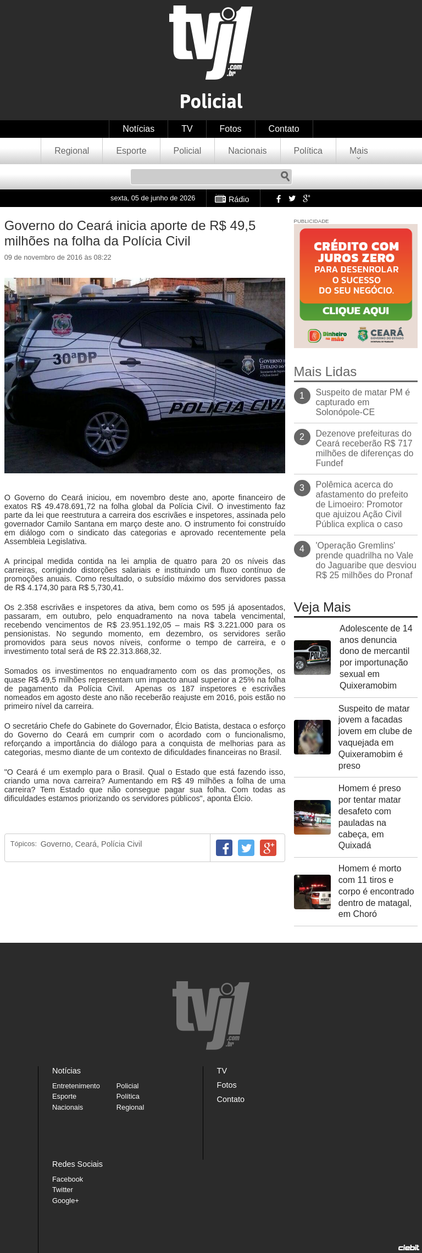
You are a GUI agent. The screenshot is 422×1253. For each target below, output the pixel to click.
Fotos (231, 128)
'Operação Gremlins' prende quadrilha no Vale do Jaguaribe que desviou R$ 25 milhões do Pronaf (366, 560)
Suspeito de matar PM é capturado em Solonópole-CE (363, 402)
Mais (358, 150)
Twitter (291, 198)
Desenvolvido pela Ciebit (408, 1247)
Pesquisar (285, 176)
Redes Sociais (77, 1164)
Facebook (277, 198)
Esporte (131, 150)
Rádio (239, 199)
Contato (284, 128)
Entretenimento (76, 1086)
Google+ (306, 198)
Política (308, 150)
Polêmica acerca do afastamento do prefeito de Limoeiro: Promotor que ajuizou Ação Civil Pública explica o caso (362, 504)
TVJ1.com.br (211, 42)
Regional (71, 150)
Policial (188, 150)
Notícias (138, 128)
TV (186, 128)
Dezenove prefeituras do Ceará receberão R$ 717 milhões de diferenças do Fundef (365, 448)
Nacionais (247, 150)
